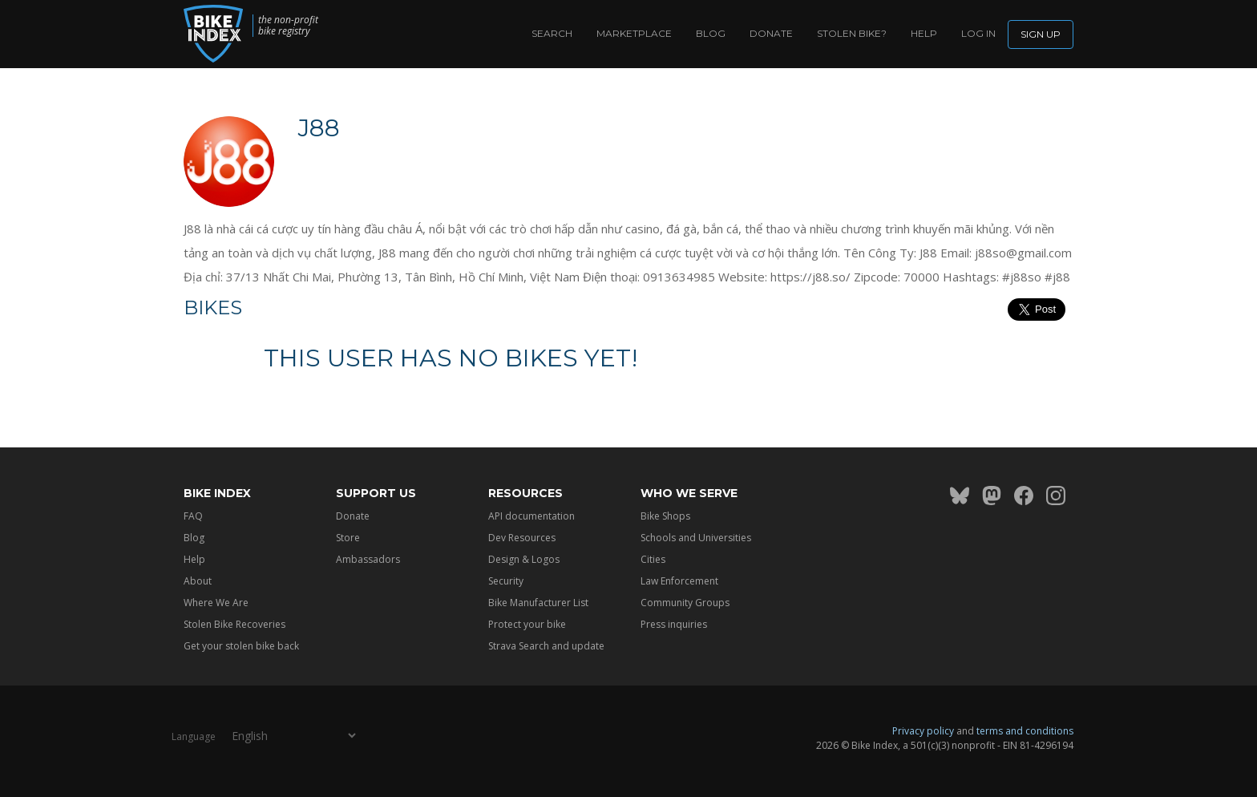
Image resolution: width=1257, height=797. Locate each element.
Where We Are (216, 602)
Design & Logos (524, 559)
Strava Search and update (546, 646)
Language (194, 736)
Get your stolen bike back (241, 646)
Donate (771, 33)
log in (978, 33)
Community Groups (685, 602)
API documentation (531, 516)
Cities (653, 559)
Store (348, 537)
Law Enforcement (679, 581)
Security (505, 581)
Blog (711, 33)
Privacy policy (923, 731)
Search (551, 33)
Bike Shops (665, 516)
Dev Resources (522, 537)
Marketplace (634, 33)
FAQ (193, 516)
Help (924, 33)
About (198, 581)
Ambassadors (368, 559)
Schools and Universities (696, 537)
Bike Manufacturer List (538, 602)
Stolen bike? (852, 33)
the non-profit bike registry (288, 25)
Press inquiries (674, 624)
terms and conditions (1024, 731)
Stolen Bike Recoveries (234, 624)
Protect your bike (527, 624)
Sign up (1041, 34)
